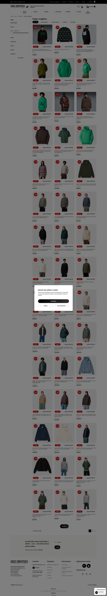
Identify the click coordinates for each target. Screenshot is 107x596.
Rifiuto (45, 305)
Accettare (53, 301)
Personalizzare (61, 305)
